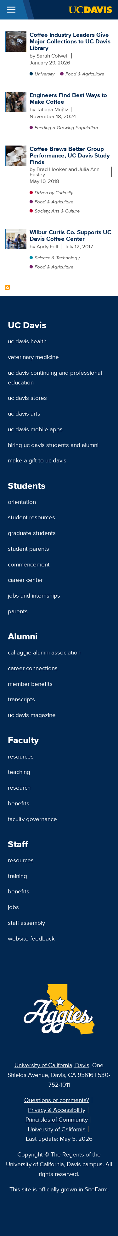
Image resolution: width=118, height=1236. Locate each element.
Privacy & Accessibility (56, 1109)
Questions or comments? (56, 1099)
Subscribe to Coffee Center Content (7, 287)
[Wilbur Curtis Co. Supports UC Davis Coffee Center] (16, 232)
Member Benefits (30, 683)
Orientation (22, 501)
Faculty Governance (32, 818)
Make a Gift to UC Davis (37, 460)
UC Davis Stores (27, 397)
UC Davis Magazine (32, 714)
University (44, 73)
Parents (18, 611)
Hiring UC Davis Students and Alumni (53, 444)
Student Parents (28, 548)
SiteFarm (96, 1189)
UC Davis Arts (24, 413)
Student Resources (31, 517)
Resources (21, 756)
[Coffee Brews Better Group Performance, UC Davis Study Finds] (16, 148)
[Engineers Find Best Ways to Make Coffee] (16, 95)
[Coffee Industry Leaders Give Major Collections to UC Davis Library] (16, 34)
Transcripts (21, 699)
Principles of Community (56, 1119)
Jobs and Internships (34, 595)
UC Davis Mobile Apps (35, 429)
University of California (57, 1129)
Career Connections (33, 668)
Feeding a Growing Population (66, 127)
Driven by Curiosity (54, 192)
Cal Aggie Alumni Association (44, 652)
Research (19, 787)
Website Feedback (31, 938)
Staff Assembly (26, 922)
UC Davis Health (27, 341)
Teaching (19, 771)
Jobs (13, 906)
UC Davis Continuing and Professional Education (55, 377)
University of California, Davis (51, 1065)
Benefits (18, 803)
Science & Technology (57, 257)
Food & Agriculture (84, 73)
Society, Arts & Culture (57, 210)
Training (17, 875)
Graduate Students (32, 532)
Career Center (25, 579)
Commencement (29, 564)
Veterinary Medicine (33, 356)
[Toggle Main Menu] (11, 9)
